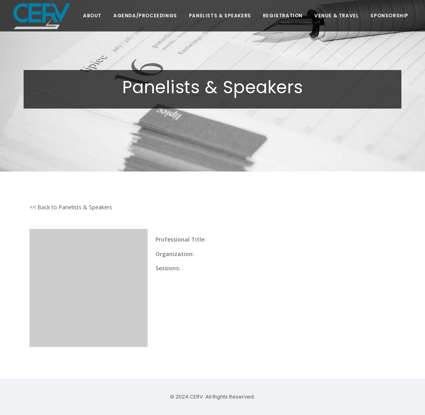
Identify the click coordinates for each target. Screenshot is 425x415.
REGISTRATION (283, 15)
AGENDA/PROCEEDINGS (145, 15)
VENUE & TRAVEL (336, 15)
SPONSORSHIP (389, 15)
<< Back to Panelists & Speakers (71, 207)
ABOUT (92, 15)
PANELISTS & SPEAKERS (220, 15)
